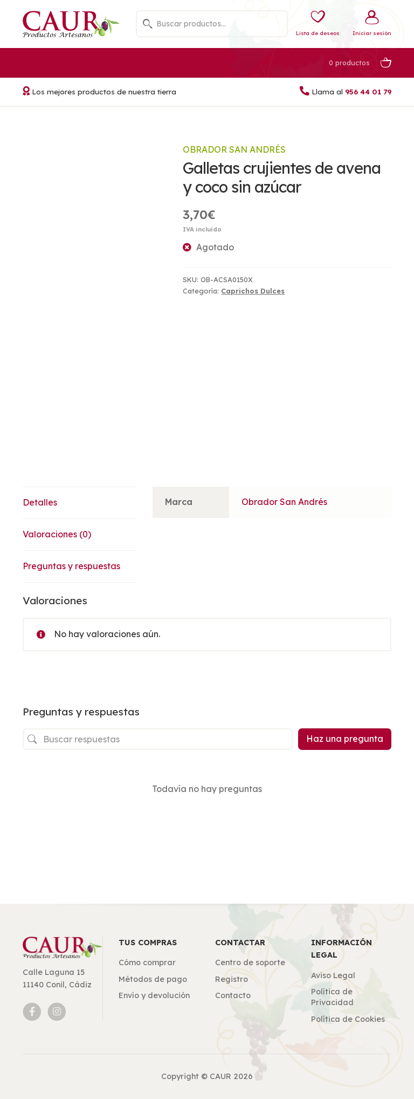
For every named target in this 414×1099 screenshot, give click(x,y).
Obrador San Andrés (234, 149)
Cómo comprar (147, 962)
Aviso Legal (333, 975)
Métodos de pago (153, 979)
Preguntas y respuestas (71, 566)
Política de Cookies (348, 1019)
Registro (231, 979)
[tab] (84, 503)
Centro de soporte (250, 962)
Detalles (40, 502)
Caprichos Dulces (253, 290)
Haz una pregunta (344, 738)
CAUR (220, 1076)
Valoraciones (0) (57, 534)
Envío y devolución (154, 995)
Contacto (233, 995)
